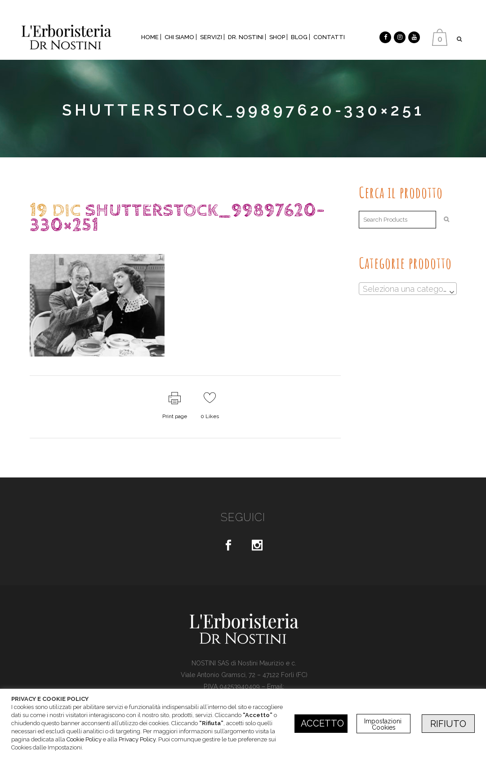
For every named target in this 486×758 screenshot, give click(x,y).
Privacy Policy (137, 739)
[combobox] (408, 288)
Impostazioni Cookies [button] (383, 724)
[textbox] (407, 289)
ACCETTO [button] (322, 723)
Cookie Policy (84, 739)
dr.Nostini (107, 243)
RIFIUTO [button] (448, 723)
